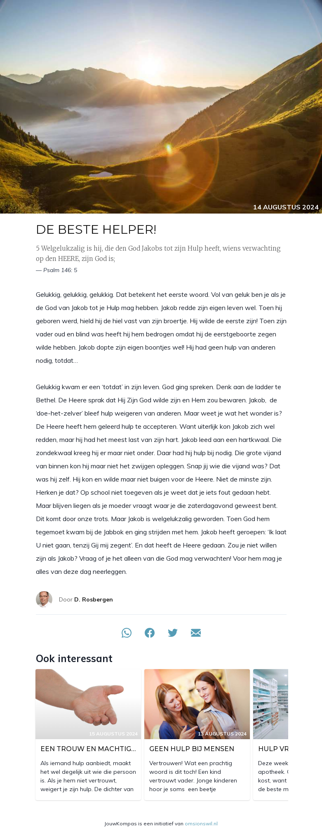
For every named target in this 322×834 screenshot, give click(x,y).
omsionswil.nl (201, 823)
